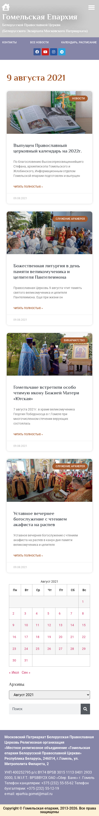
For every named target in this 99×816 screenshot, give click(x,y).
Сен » (26, 672)
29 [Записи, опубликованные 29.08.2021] (84, 649)
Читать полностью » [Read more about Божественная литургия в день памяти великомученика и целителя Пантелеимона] (28, 308)
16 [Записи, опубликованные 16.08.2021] (14, 637)
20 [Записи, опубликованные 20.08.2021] (60, 637)
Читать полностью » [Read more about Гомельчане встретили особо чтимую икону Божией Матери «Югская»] (28, 434)
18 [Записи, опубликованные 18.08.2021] (37, 637)
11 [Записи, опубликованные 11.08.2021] (37, 625)
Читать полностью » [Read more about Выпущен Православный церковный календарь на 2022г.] (28, 186)
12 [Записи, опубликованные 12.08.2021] (49, 625)
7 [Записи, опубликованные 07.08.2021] (71, 613)
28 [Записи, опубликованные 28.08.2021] (72, 649)
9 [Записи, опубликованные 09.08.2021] (13, 625)
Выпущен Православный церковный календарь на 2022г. (47, 148)
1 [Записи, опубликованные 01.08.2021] (83, 602)
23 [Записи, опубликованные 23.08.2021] (14, 649)
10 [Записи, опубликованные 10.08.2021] (26, 625)
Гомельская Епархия (39, 16)
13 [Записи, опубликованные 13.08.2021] (60, 625)
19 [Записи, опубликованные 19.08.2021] (49, 637)
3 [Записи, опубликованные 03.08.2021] (25, 613)
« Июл (14, 672)
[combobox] (45, 709)
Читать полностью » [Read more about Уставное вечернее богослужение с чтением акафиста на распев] (28, 555)
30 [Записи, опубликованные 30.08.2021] (14, 660)
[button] (91, 7)
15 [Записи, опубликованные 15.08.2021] (84, 625)
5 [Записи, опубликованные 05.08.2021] (48, 613)
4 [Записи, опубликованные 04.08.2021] (37, 613)
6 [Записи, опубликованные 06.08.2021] (60, 613)
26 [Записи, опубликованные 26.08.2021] (49, 649)
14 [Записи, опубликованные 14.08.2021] (72, 625)
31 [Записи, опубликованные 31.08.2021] (26, 660)
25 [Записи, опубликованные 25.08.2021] (37, 649)
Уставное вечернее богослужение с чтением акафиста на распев (40, 519)
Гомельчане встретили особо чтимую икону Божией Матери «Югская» (46, 393)
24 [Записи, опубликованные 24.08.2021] (26, 649)
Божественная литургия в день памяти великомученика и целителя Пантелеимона (46, 271)
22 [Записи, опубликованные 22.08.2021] (84, 637)
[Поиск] (85, 709)
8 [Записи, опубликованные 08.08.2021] (83, 613)
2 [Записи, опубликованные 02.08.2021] (13, 613)
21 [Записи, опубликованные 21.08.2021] (72, 637)
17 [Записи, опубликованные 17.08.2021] (26, 637)
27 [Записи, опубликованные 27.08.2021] (60, 649)
